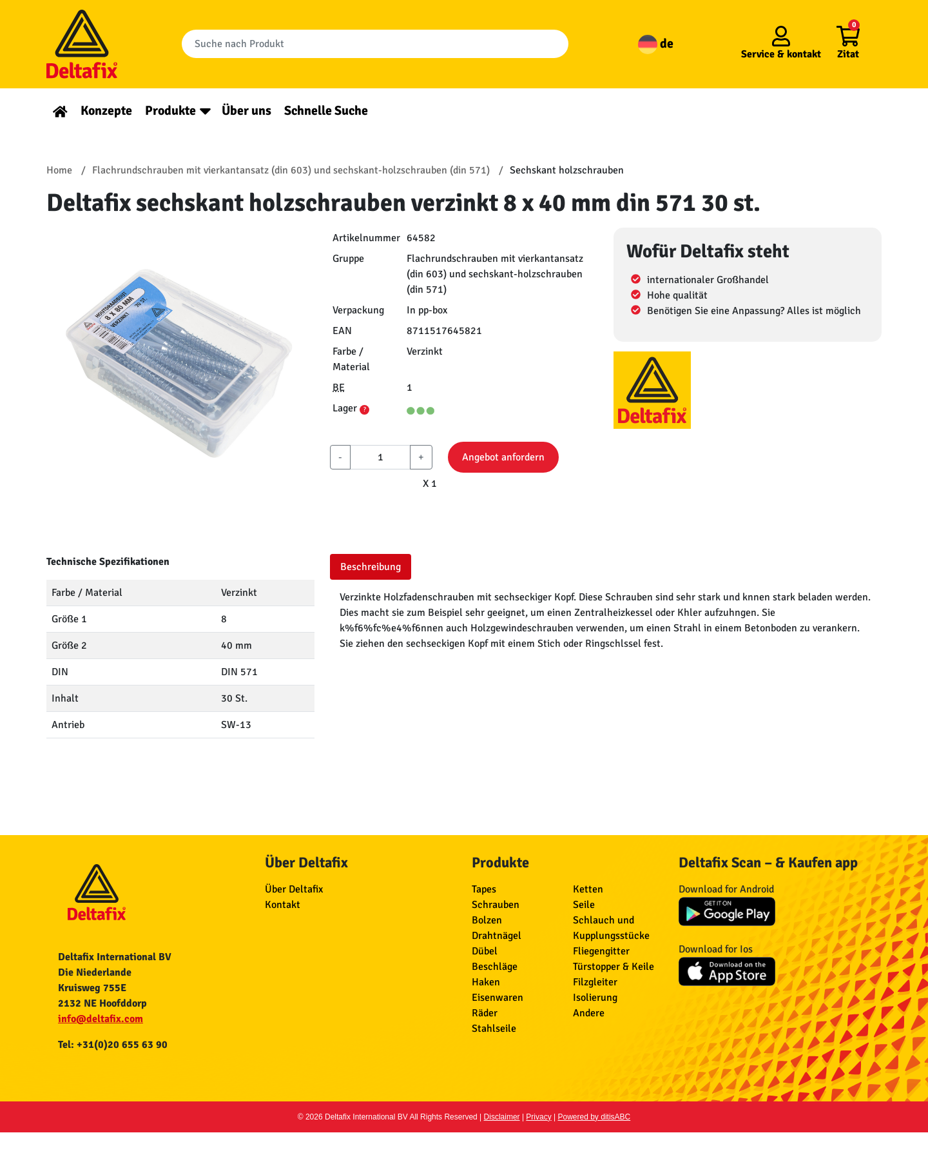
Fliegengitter (601, 951)
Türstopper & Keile (613, 966)
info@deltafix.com (100, 1018)
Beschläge (494, 966)
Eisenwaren (497, 997)
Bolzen (487, 920)
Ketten (588, 889)
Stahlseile (494, 1028)
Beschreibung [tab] (370, 566)
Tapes (484, 889)
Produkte (170, 111)
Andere (588, 1013)
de (655, 43)
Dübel (485, 951)
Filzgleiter (595, 982)
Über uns (246, 111)
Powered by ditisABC (594, 1116)
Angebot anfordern (503, 457)
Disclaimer (502, 1116)
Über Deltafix (294, 889)
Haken (486, 982)
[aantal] (380, 457)
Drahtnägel (496, 935)
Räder (485, 1013)
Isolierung (595, 997)
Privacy (538, 1116)
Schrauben (495, 904)
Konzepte (106, 111)
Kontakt (282, 904)
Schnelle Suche (326, 111)
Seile (584, 904)
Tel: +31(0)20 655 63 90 (113, 1044)
